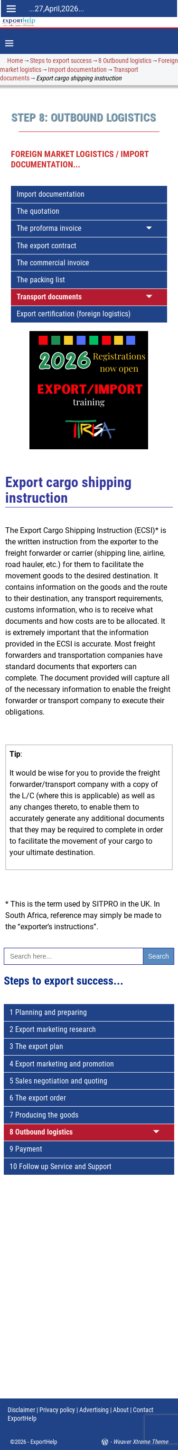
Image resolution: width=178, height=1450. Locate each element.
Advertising (94, 1410)
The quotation (38, 211)
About (121, 1410)
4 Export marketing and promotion (61, 1063)
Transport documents (49, 296)
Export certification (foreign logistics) (74, 313)
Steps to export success (61, 60)
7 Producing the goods (43, 1114)
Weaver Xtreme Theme (140, 1441)
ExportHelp (43, 1441)
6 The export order (37, 1097)
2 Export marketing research (52, 1029)
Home (15, 60)
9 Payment (25, 1148)
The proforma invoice (49, 228)
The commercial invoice (53, 262)
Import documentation (77, 69)
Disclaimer (21, 1410)
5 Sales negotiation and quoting (58, 1080)
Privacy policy (56, 1410)
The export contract (46, 245)
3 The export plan (36, 1046)
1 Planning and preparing (48, 1012)
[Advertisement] (89, 1295)
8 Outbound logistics (124, 60)
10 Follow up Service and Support (60, 1166)
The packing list (41, 279)
